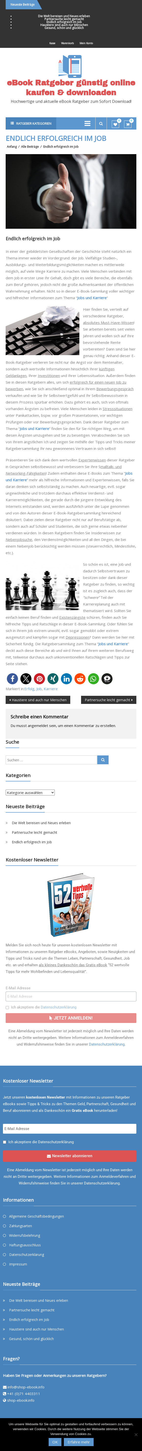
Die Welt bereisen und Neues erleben (64, 16)
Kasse (52, 43)
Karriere (51, 688)
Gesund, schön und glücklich (64, 28)
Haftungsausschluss (25, 1245)
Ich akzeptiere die (43, 1007)
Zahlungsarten (20, 1225)
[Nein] (135, 1434)
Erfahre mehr (79, 1441)
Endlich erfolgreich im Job (64, 22)
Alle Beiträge (30, 147)
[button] (12, 678)
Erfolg (29, 688)
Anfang (12, 147)
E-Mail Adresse (18, 988)
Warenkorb (67, 43)
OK (55, 1441)
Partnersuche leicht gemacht (64, 19)
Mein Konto (86, 43)
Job (39, 688)
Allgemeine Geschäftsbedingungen (36, 1216)
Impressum (18, 1264)
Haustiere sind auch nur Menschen (64, 25)
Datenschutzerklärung (58, 1007)
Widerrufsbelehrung (24, 1235)
